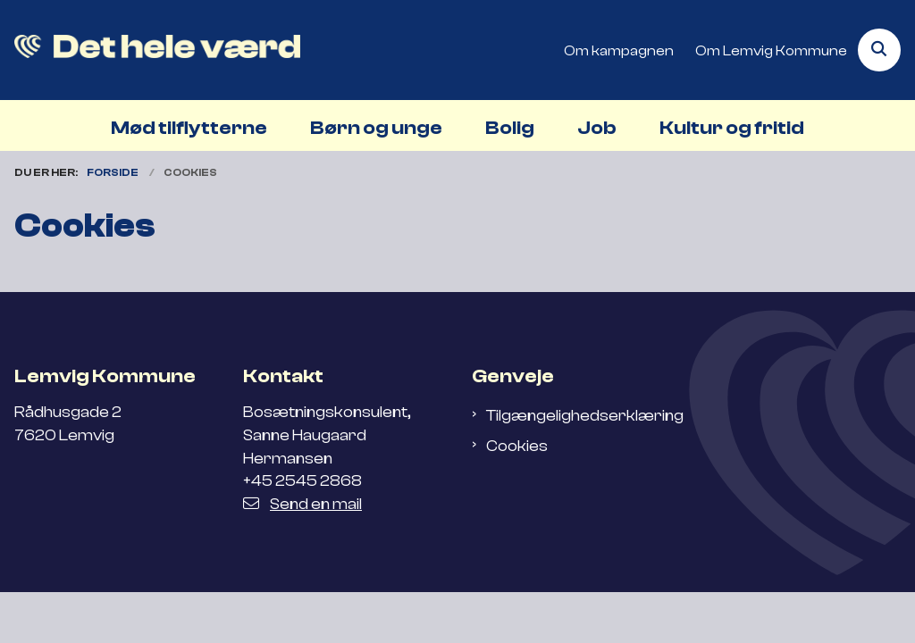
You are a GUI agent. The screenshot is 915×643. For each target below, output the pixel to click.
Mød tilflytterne (189, 127)
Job (597, 127)
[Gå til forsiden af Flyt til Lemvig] (150, 50)
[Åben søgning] (879, 50)
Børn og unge (376, 127)
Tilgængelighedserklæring (585, 415)
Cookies (517, 446)
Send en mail (302, 504)
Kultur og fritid (731, 127)
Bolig (509, 127)
